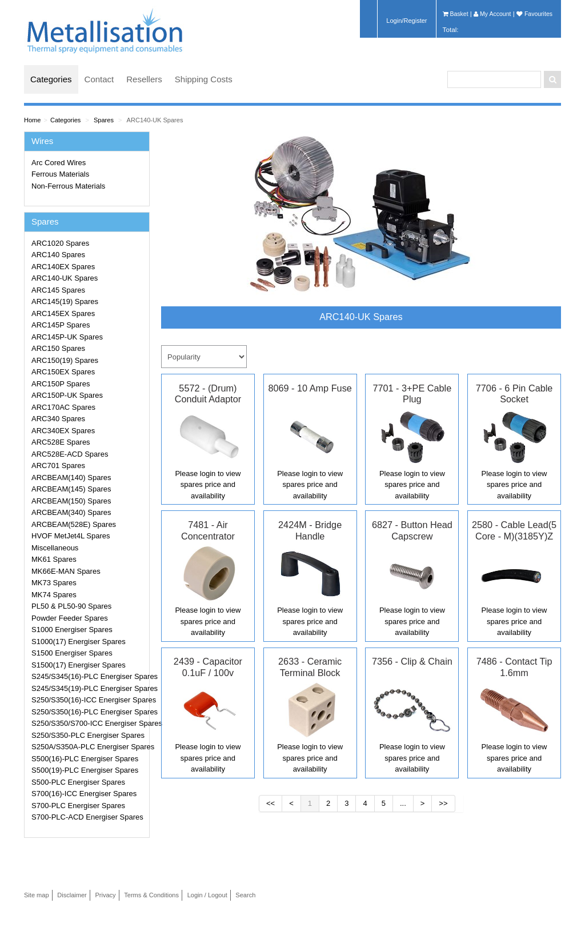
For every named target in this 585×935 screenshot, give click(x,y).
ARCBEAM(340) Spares (71, 512)
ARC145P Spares (60, 325)
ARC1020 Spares (60, 243)
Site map (36, 895)
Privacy (105, 895)
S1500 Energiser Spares (72, 653)
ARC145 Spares (58, 290)
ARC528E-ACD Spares (69, 454)
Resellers (144, 79)
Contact (99, 79)
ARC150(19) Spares (64, 360)
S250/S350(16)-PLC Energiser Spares (88, 712)
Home (32, 120)
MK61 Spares (54, 559)
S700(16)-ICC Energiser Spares (84, 793)
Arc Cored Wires (58, 162)
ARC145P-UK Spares (67, 337)
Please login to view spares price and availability (208, 484)
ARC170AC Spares (63, 407)
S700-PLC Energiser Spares (78, 805)
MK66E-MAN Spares (66, 571)
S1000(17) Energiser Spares (78, 641)
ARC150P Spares (60, 383)
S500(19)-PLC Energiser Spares (84, 770)
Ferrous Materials (60, 174)
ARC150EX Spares (63, 371)
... (403, 803)
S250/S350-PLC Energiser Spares (88, 735)
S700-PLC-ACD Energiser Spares (87, 817)
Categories (51, 79)
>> (443, 803)
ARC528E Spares (60, 442)
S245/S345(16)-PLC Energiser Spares (88, 676)
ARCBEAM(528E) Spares (73, 524)
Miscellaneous (54, 548)
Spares (104, 120)
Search (245, 895)
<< (270, 803)
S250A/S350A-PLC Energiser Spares (88, 746)
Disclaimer (72, 895)
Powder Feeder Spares (69, 618)
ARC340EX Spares (63, 430)
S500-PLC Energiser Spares (78, 782)
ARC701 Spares (58, 465)
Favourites (534, 13)
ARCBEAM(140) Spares (71, 477)
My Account (492, 13)
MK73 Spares (54, 582)
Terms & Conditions (151, 895)
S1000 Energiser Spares (72, 629)
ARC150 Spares (58, 348)
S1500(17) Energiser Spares (78, 665)
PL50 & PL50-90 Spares (71, 606)
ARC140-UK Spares (155, 120)
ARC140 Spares (58, 254)
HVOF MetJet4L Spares (70, 536)
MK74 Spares (54, 594)
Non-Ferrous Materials (68, 186)
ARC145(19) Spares (64, 301)
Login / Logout (207, 895)
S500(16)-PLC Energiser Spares (84, 758)
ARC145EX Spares (63, 313)
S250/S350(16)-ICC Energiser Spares (88, 700)
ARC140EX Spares (63, 266)
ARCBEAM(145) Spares (71, 489)
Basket (455, 13)
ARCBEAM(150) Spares (71, 501)
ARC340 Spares (58, 418)
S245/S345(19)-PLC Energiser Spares (88, 688)
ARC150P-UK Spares (67, 395)
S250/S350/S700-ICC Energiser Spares (88, 723)
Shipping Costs (204, 79)
